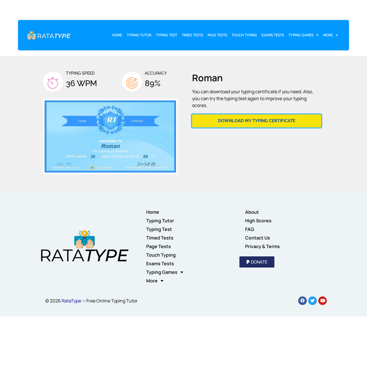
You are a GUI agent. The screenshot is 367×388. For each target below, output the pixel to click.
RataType (71, 301)
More (330, 35)
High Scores (258, 220)
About (252, 212)
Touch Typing (244, 35)
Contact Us (257, 238)
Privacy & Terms (262, 246)
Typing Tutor (139, 35)
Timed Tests (192, 35)
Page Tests (217, 35)
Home (117, 35)
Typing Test (166, 35)
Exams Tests (272, 35)
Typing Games (303, 35)
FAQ (249, 229)
